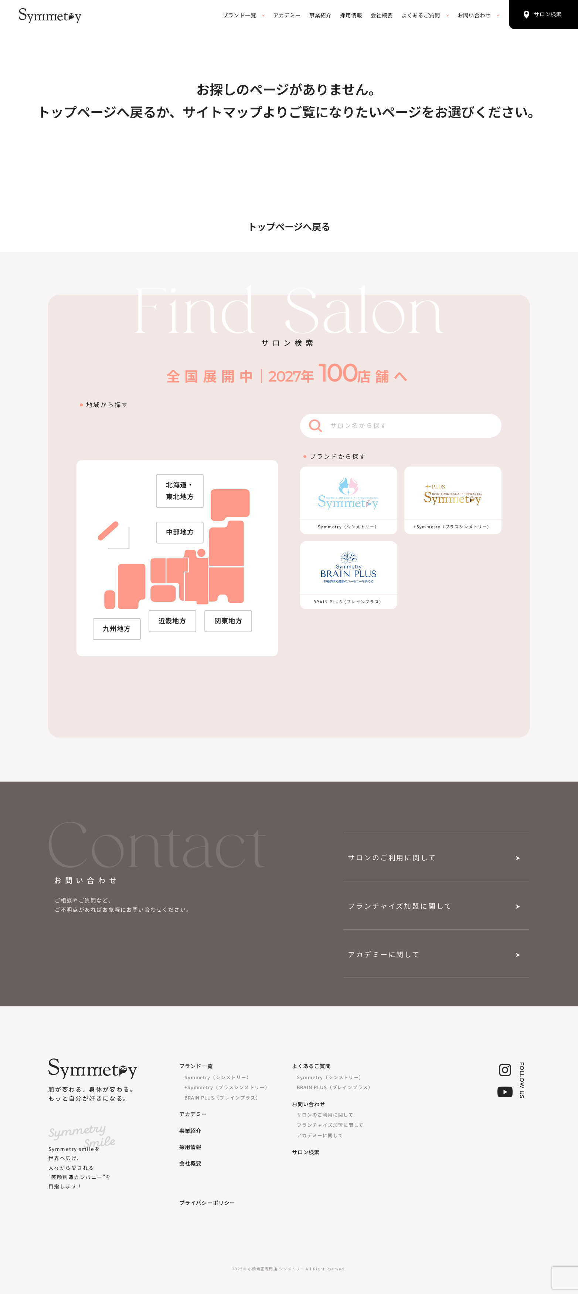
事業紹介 (320, 15)
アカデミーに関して (384, 955)
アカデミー (287, 15)
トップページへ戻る (289, 227)
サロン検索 (306, 1152)
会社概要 (382, 15)
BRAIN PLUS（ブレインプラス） (222, 1097)
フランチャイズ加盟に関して (400, 906)
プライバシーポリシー (207, 1203)
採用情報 (351, 15)
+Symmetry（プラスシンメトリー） (227, 1087)
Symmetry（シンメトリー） (218, 1077)
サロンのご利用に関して (392, 858)
